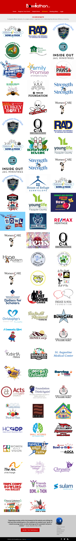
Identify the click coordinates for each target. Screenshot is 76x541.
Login (61, 11)
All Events (45, 11)
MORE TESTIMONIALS (30, 530)
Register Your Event (24, 11)
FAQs (58, 534)
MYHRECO (28, 539)
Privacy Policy (60, 531)
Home (14, 11)
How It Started (61, 527)
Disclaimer (59, 533)
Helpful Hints (36, 11)
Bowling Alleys (54, 11)
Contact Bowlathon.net (61, 529)
